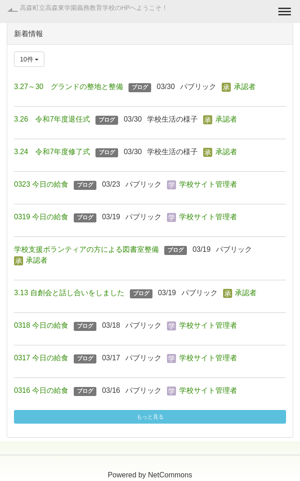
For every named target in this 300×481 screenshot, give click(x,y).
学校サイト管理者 (208, 184)
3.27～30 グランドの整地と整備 (68, 86)
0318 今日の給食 (41, 325)
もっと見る (150, 417)
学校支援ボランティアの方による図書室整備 (86, 249)
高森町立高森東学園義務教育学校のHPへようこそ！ (94, 7)
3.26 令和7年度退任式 (52, 119)
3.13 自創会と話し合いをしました (69, 293)
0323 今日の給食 (41, 184)
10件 (29, 59)
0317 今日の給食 (41, 358)
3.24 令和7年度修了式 (52, 152)
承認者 (245, 86)
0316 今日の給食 (41, 390)
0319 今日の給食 (41, 217)
